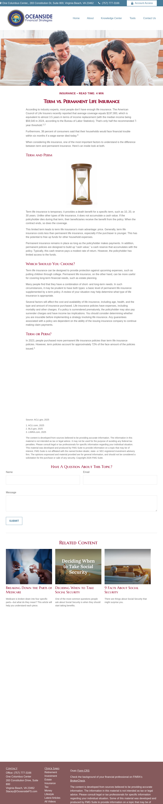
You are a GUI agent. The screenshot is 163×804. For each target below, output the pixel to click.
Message (11, 492)
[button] (76, 18)
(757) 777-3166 (108, 3)
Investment (51, 776)
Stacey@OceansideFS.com (21, 791)
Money (48, 790)
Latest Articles (52, 798)
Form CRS (84, 770)
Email (86, 472)
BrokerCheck (77, 780)
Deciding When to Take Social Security (74, 590)
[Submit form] (14, 521)
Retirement (51, 772)
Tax (47, 787)
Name (9, 472)
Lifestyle (49, 794)
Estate (48, 779)
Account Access (142, 3)
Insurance (50, 783)
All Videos (50, 801)
